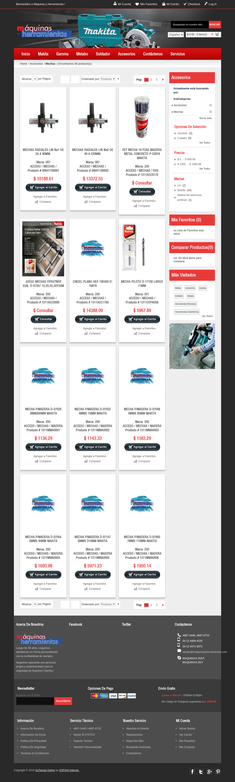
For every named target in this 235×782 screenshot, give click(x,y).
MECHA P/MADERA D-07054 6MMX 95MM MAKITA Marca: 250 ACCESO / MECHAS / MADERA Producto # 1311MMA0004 (43, 547)
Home (23, 63)
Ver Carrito (185, 734)
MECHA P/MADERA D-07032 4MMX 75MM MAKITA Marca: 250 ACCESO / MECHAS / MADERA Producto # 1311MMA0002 (92, 419)
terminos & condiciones (35, 753)
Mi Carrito (173, 4)
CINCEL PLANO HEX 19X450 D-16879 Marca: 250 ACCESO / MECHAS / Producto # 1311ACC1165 (93, 292)
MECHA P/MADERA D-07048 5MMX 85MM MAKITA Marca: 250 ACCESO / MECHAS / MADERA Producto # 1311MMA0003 (142, 419)
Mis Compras (187, 747)
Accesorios (37, 63)
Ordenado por (90, 79)
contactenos (133, 753)
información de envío (33, 734)
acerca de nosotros (32, 728)
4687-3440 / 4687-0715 (87, 728)
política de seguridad (33, 747)
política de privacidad (33, 740)
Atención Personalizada (87, 747)
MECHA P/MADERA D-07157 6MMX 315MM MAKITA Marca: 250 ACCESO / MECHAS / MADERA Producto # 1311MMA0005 (92, 547)
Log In (213, 4)
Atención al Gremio (137, 728)
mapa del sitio (135, 740)
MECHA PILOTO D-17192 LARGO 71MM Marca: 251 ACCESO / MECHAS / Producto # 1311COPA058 (142, 292)
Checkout (194, 4)
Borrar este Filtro (210, 105)
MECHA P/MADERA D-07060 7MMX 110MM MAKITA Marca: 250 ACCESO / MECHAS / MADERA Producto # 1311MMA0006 (142, 547)
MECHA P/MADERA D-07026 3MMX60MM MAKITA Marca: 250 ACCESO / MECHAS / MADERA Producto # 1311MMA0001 (43, 419)
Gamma (202, 288)
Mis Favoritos (148, 4)
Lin (179, 185)
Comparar (45, 201)
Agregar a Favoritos (45, 196)
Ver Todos (204, 142)
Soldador (179, 296)
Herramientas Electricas (185, 304)
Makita (181, 190)
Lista (75, 79)
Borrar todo (206, 118)
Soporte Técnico (83, 740)
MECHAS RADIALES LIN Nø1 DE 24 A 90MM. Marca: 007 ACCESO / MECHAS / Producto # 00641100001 (43, 160)
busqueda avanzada (138, 747)
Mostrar (27, 79)
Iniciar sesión (187, 728)
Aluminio (182, 133)
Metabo (190, 296)
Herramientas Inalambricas (187, 312)
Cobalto (182, 138)
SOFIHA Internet (69, 770)
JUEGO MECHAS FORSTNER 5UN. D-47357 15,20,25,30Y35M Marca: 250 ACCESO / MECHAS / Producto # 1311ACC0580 (43, 292)
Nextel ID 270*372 (84, 734)
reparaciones (134, 734)
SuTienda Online (45, 770)
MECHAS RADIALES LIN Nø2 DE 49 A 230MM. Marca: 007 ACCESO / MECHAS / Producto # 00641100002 (92, 160)
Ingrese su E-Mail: (28, 695)
